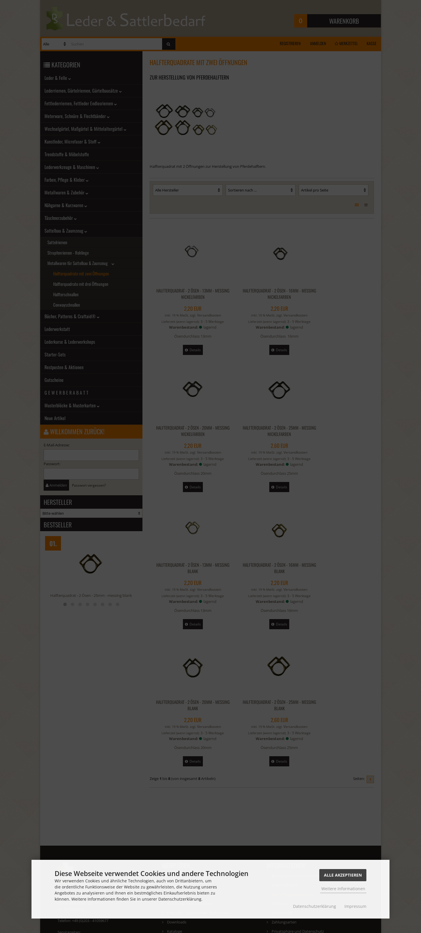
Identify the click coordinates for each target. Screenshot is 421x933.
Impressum (355, 906)
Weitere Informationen (343, 888)
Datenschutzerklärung (314, 906)
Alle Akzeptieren (343, 875)
